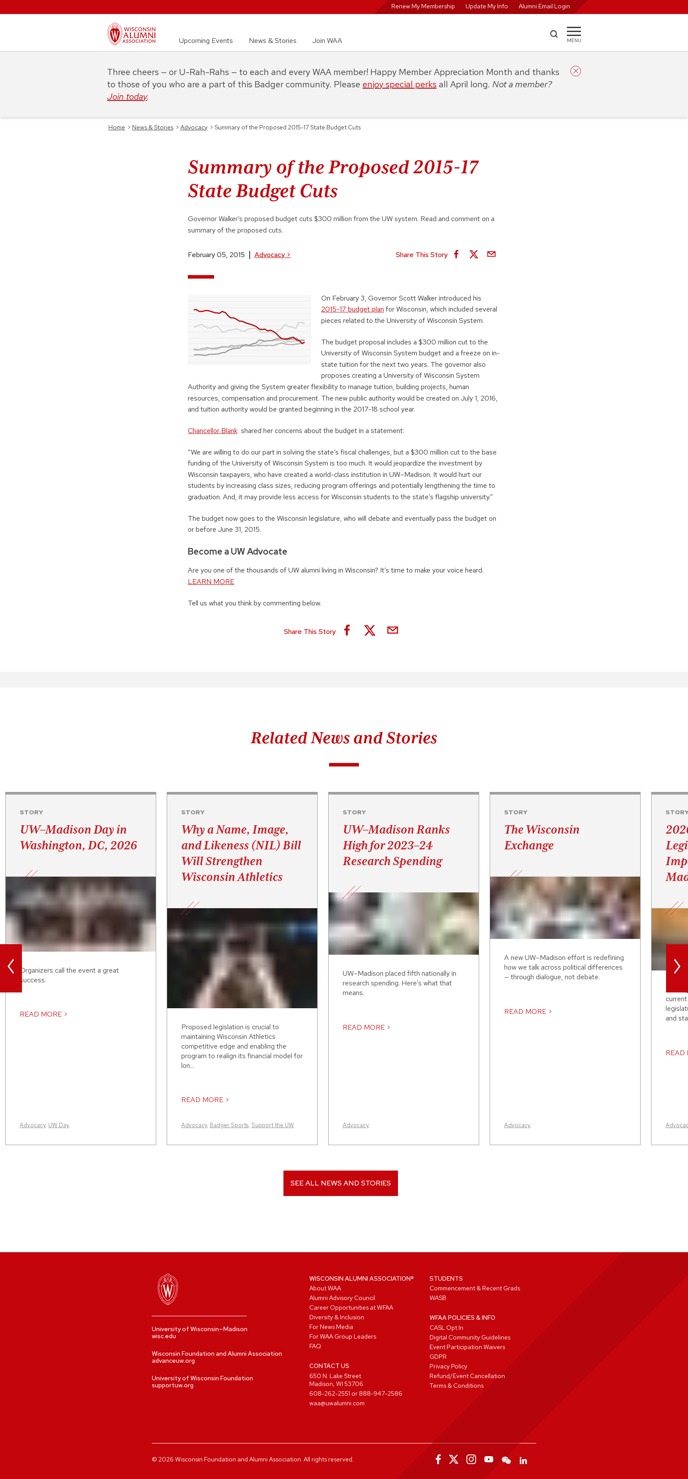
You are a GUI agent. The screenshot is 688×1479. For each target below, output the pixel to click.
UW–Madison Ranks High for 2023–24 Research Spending (396, 845)
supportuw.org (173, 1385)
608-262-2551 (329, 1393)
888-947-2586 (380, 1393)
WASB (438, 1298)
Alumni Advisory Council (342, 1298)
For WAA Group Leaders (342, 1336)
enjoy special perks (399, 84)
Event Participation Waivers (467, 1347)
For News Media (331, 1327)
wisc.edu (164, 1336)
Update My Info (487, 6)
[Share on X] (474, 255)
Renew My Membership (423, 6)
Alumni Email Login (544, 6)
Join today (127, 96)
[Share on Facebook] (456, 255)
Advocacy (272, 254)
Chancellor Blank (212, 430)
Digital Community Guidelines (470, 1337)
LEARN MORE (211, 581)
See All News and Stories (340, 1183)
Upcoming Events (206, 40)
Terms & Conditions (457, 1385)
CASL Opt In (446, 1328)
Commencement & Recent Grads (475, 1288)
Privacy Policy (448, 1366)
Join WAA (327, 40)
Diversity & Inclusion (336, 1317)
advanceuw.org (173, 1360)
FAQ (315, 1346)
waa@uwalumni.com (337, 1403)
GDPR (438, 1357)
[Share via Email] (491, 255)
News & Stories (273, 40)
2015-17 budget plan (352, 309)
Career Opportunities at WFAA (351, 1307)
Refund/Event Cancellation (467, 1376)
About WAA (325, 1288)
